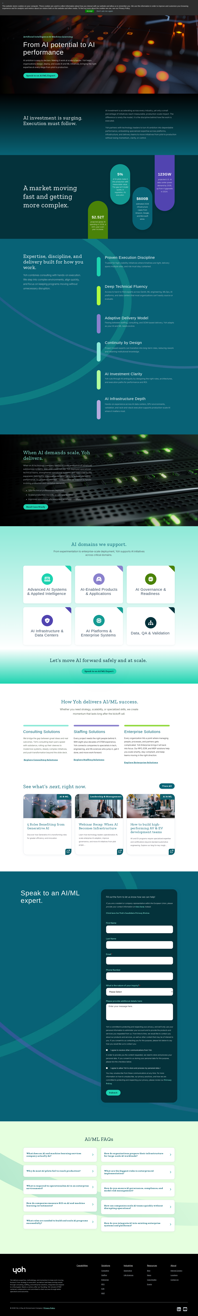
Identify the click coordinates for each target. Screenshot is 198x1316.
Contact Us (175, 1280)
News (149, 1275)
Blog (148, 1271)
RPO (102, 1284)
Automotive (128, 1271)
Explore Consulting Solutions (41, 759)
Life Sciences (128, 1275)
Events (149, 1284)
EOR (102, 1289)
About (173, 1265)
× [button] (2, 3)
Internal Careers (176, 1271)
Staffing (104, 1275)
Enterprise (105, 1280)
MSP (103, 1293)
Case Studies (151, 1280)
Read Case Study (35, 506)
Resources (152, 1265)
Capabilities (82, 1265)
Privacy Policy (49, 1308)
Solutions (105, 1265)
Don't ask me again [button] (105, 11)
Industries (128, 1265)
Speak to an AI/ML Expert (40, 75)
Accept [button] (89, 11)
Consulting (105, 1271)
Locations (174, 1275)
